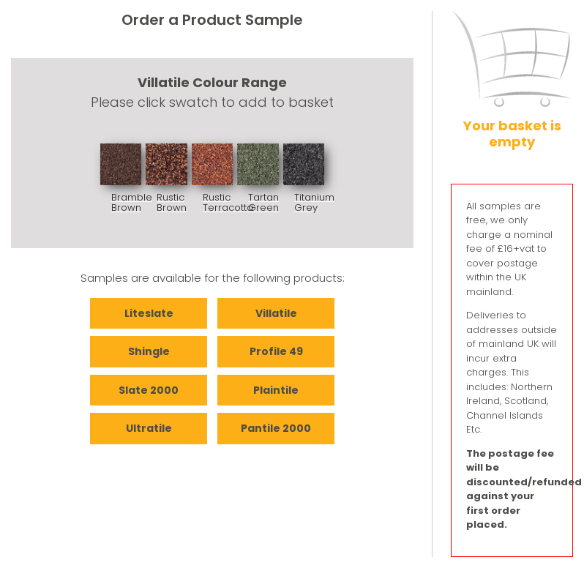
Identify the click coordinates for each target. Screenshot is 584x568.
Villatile (276, 313)
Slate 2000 (149, 390)
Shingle (149, 351)
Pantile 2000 (276, 428)
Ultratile (149, 428)
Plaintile (276, 390)
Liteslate (148, 313)
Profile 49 (276, 351)
